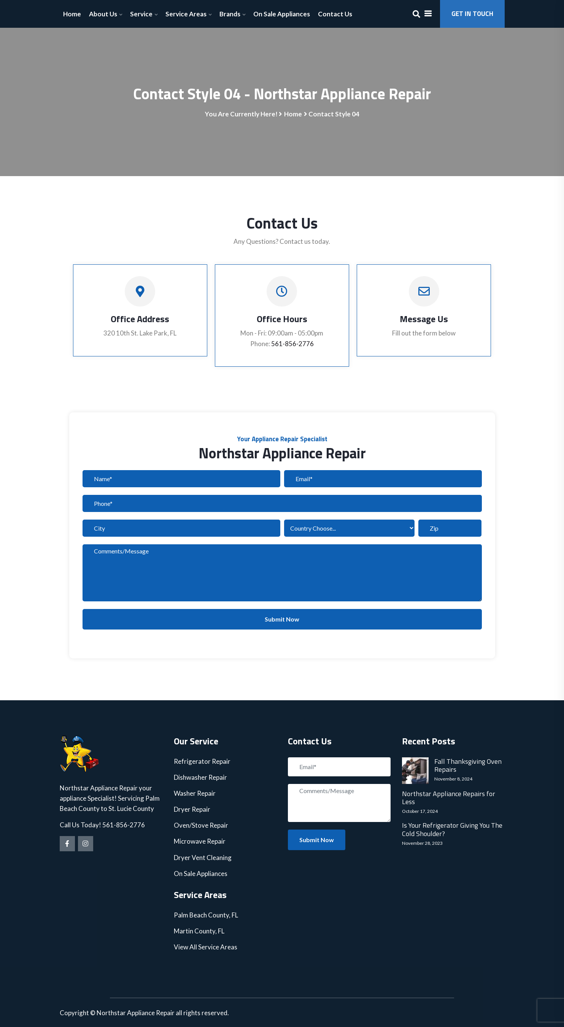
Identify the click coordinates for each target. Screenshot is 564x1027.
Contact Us (335, 14)
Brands (229, 14)
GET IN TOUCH (472, 14)
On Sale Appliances (281, 14)
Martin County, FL (199, 931)
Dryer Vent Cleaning (203, 858)
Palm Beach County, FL (206, 915)
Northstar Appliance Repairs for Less (448, 798)
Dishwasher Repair (200, 777)
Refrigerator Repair (202, 761)
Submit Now (282, 619)
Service (141, 14)
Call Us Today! (81, 825)
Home (72, 14)
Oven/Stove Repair (201, 825)
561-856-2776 (292, 344)
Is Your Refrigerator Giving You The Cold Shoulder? (452, 829)
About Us (103, 14)
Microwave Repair (200, 841)
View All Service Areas (205, 947)
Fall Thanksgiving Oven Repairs (468, 765)
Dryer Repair (192, 809)
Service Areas (186, 14)
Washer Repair (195, 793)
